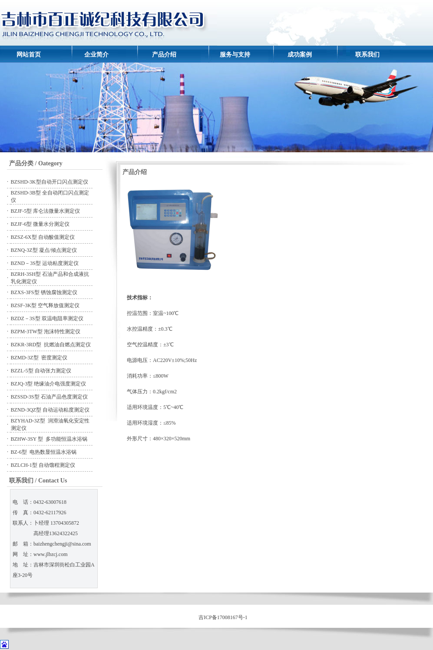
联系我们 (367, 54)
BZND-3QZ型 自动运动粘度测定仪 (50, 410)
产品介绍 (164, 54)
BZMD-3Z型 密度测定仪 (39, 358)
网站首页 (29, 54)
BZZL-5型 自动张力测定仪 (41, 371)
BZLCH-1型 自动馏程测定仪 (43, 465)
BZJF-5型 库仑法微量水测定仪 (45, 211)
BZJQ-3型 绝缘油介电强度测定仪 (48, 384)
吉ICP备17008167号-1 (223, 617)
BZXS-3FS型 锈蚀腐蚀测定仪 (44, 292)
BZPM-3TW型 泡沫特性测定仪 (45, 331)
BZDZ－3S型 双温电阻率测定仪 (47, 318)
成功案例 (300, 54)
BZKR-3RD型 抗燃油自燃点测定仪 (51, 345)
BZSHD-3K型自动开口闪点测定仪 (49, 182)
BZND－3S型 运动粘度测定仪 (45, 263)
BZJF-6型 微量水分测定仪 (40, 224)
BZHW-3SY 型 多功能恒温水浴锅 (49, 439)
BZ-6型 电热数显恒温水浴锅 (43, 452)
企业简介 (96, 54)
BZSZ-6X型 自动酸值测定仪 (43, 237)
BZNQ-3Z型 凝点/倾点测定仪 (44, 250)
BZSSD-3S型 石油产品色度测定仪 (49, 397)
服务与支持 (235, 54)
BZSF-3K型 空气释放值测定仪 (45, 305)
